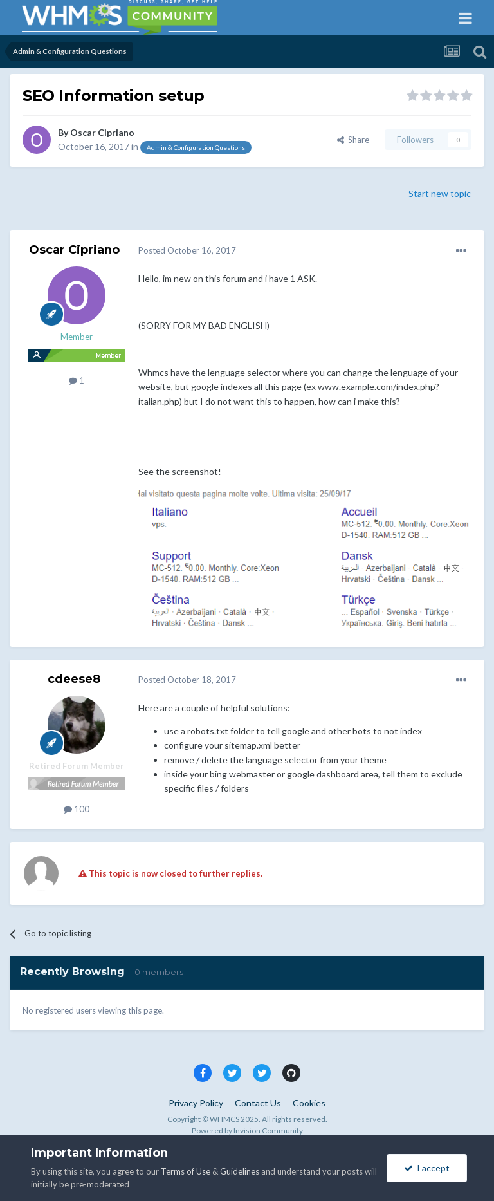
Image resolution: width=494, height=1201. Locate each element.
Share (353, 140)
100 (76, 809)
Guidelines (239, 1171)
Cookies (309, 1102)
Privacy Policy (196, 1102)
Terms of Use (185, 1171)
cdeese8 (74, 679)
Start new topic (439, 193)
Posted (187, 250)
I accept (427, 1167)
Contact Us (258, 1102)
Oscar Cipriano (102, 132)
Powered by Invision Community (247, 1130)
